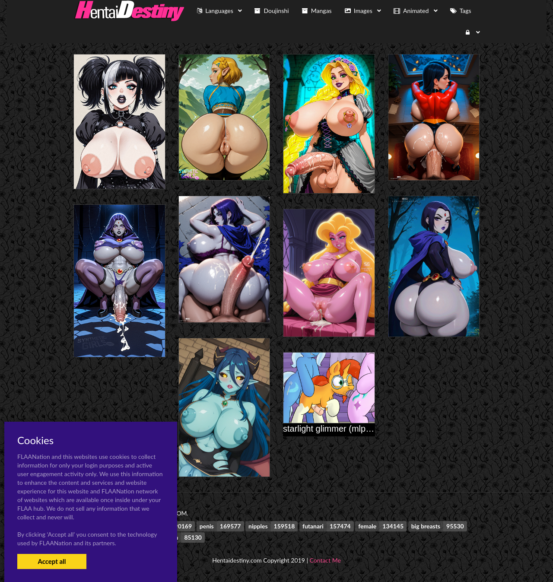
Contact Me (325, 560)
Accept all (52, 561)
